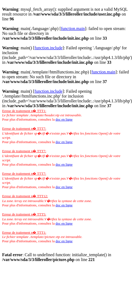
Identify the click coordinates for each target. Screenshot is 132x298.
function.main (73, 28)
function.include (48, 48)
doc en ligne (64, 119)
